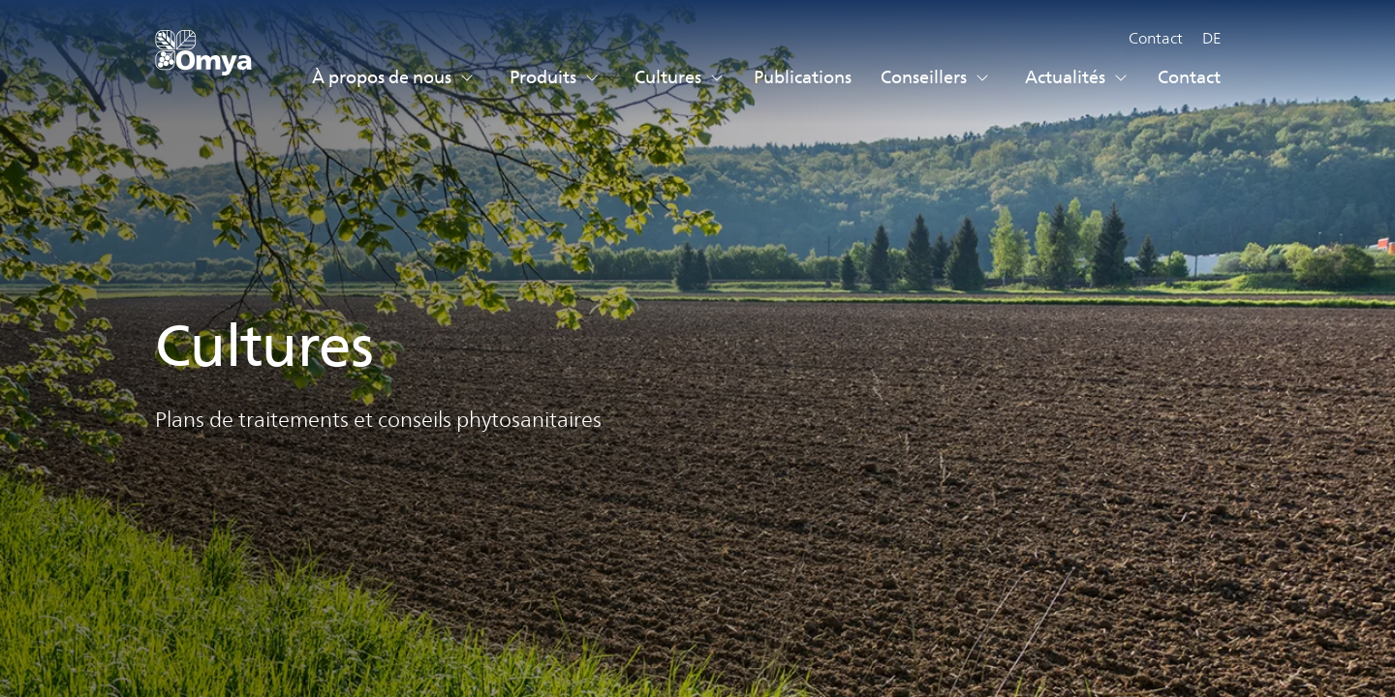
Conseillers (935, 77)
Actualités (1077, 77)
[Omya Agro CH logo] (203, 61)
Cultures (680, 77)
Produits (555, 77)
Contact (1156, 38)
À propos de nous (393, 77)
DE (1211, 38)
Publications (803, 77)
